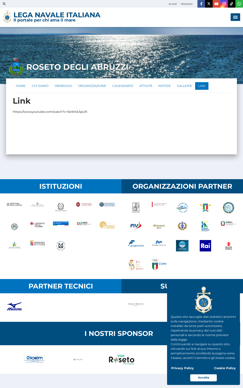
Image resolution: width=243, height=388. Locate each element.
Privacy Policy (182, 368)
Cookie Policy (225, 368)
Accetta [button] (203, 377)
